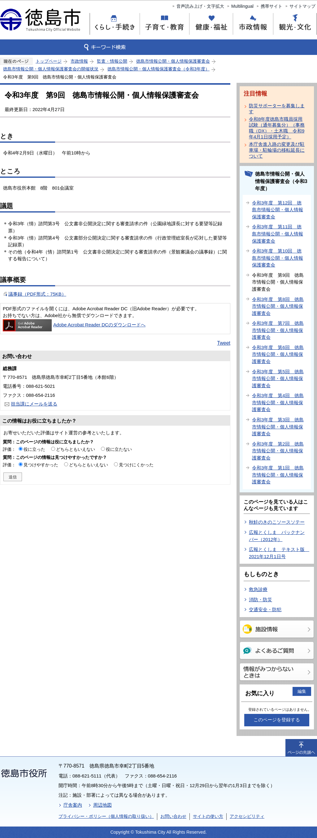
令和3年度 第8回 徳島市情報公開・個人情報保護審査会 (278, 306)
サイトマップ (302, 6)
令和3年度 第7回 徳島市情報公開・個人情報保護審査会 (278, 330)
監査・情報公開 (112, 61)
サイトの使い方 (208, 816)
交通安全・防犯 (265, 609)
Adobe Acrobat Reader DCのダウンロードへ (74, 324)
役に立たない (119, 449)
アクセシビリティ (247, 816)
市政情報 (79, 61)
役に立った (34, 449)
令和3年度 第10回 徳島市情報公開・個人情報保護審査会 (277, 257)
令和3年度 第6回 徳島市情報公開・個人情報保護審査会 (278, 354)
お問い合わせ (173, 816)
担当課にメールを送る (34, 403)
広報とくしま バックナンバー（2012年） (277, 536)
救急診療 (258, 589)
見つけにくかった (136, 464)
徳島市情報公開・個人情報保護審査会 (173, 61)
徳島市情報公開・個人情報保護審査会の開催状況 (50, 68)
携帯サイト (271, 6)
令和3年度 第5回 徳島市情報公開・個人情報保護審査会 (278, 378)
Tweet (223, 343)
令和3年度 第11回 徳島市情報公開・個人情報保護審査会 (277, 233)
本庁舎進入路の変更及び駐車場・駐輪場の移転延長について (277, 150)
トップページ (49, 61)
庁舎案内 (72, 805)
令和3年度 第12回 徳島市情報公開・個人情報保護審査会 (277, 209)
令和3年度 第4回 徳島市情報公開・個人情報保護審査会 (278, 402)
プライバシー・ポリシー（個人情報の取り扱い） (106, 816)
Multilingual (242, 6)
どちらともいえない (75, 449)
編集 (301, 691)
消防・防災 (260, 599)
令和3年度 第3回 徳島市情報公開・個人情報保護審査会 (278, 426)
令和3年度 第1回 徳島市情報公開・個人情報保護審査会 (278, 474)
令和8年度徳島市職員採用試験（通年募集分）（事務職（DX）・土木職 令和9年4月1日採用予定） (277, 127)
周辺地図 (102, 805)
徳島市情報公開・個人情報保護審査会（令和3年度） (158, 68)
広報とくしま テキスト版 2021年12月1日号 (279, 553)
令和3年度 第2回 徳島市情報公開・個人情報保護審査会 (278, 450)
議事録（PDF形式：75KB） (37, 294)
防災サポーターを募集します (277, 108)
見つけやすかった (41, 464)
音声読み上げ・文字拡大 (200, 6)
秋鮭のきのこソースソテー (277, 522)
